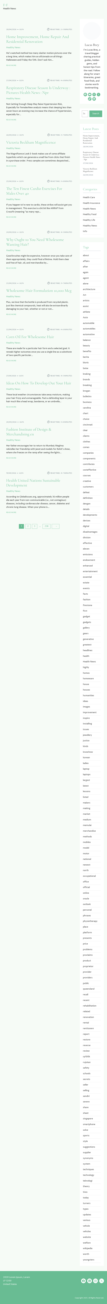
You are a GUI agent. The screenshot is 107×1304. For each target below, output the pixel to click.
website (87, 1237)
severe (86, 1101)
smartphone (89, 1124)
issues (86, 729)
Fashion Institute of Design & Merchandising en (28, 432)
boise (85, 368)
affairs (86, 261)
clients (86, 436)
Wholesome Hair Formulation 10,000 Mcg (38, 290)
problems (87, 949)
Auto (85, 317)
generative (88, 639)
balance (87, 340)
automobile (88, 323)
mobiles (87, 842)
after (85, 266)
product (87, 960)
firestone (87, 605)
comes (86, 447)
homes (86, 673)
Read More (11, 65)
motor (86, 853)
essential (87, 577)
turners (86, 1203)
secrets (86, 1079)
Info (85, 231)
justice (86, 740)
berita (86, 357)
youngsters (88, 1260)
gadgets (87, 622)
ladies (86, 763)
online (86, 893)
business (87, 402)
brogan (86, 391)
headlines (87, 650)
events (86, 588)
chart (85, 413)
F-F (5, 5)
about (86, 255)
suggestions (89, 1147)
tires (85, 1192)
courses (87, 475)
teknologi (87, 1181)
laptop (86, 769)
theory (86, 1186)
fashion (86, 599)
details (86, 509)
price (85, 944)
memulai (87, 825)
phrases (87, 915)
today (86, 1197)
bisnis (86, 362)
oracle (86, 898)
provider (87, 972)
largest (86, 780)
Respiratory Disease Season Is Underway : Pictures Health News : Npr (38, 90)
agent (86, 278)
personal (87, 910)
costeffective (89, 470)
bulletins (87, 396)
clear (85, 430)
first (85, 611)
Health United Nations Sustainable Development (33, 483)
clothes (86, 441)
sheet (85, 1113)
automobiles (89, 328)
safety (86, 1068)
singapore (88, 1118)
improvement (90, 712)
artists (86, 300)
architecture (89, 289)
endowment (89, 560)
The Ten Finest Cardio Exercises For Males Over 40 (34, 191)
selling (86, 1090)
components (89, 458)
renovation (88, 1017)
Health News (89, 209)
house (86, 684)
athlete (86, 312)
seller (85, 1085)
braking (87, 374)
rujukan (87, 1062)
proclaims (88, 955)
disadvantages (90, 532)
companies (88, 453)
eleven (86, 549)
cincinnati (88, 425)
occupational (89, 876)
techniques (88, 1169)
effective (87, 543)
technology (88, 1175)
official (86, 887)
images (86, 707)
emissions (88, 554)
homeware (88, 678)
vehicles (87, 1231)
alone (85, 283)
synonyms (88, 1158)
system (86, 1164)
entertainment (90, 571)
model (86, 848)
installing (87, 723)
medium (87, 819)
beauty (86, 345)
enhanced (88, 566)
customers (88, 487)
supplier (87, 1152)
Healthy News (13, 47)
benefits (87, 351)
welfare (87, 1243)
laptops (86, 774)
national (87, 859)
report (86, 1034)
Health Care (89, 197)
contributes (89, 464)
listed (85, 797)
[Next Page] (55, 526)
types (85, 1209)
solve (85, 1130)
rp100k (86, 1056)
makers (86, 803)
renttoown (88, 1028)
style (85, 1141)
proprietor (88, 966)
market (86, 814)
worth (86, 1254)
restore (86, 1039)
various (86, 1220)
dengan (86, 503)
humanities (88, 695)
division (87, 537)
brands (86, 379)
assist (86, 306)
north (86, 870)
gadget (86, 616)
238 (46, 526)
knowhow (88, 752)
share (85, 1107)
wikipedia (87, 1248)
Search (95, 113)
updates (87, 1214)
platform (87, 932)
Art (84, 295)
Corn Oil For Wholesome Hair (30, 336)
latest (86, 786)
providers (88, 977)
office (86, 881)
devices (86, 520)
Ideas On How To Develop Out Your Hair (38, 383)
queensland (88, 989)
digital (86, 526)
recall (85, 994)
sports (86, 1135)
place (85, 927)
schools (86, 1073)
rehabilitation (89, 1006)
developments (90, 515)
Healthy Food (89, 214)
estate (86, 582)
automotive (89, 334)
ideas (85, 701)
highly (86, 667)
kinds (85, 746)
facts (85, 594)
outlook (87, 904)
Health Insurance (91, 203)
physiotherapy (90, 921)
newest (86, 865)
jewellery (87, 735)
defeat (86, 492)
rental (86, 1022)
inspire (86, 718)
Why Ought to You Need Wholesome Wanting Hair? (35, 242)
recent (86, 1000)
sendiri (86, 1096)
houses (86, 690)
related (86, 1011)
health (86, 656)
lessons (86, 791)
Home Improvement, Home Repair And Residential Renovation (37, 39)
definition (88, 498)
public (86, 983)
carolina (87, 408)
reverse (86, 1045)
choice (86, 419)
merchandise (89, 831)
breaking (87, 385)
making (86, 808)
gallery (86, 628)
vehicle (86, 1226)
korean (86, 757)
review (86, 1051)
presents (87, 938)
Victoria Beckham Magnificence (31, 142)
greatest (87, 644)
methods (87, 836)
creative (87, 481)
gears (85, 633)
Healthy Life (89, 220)
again (85, 272)
